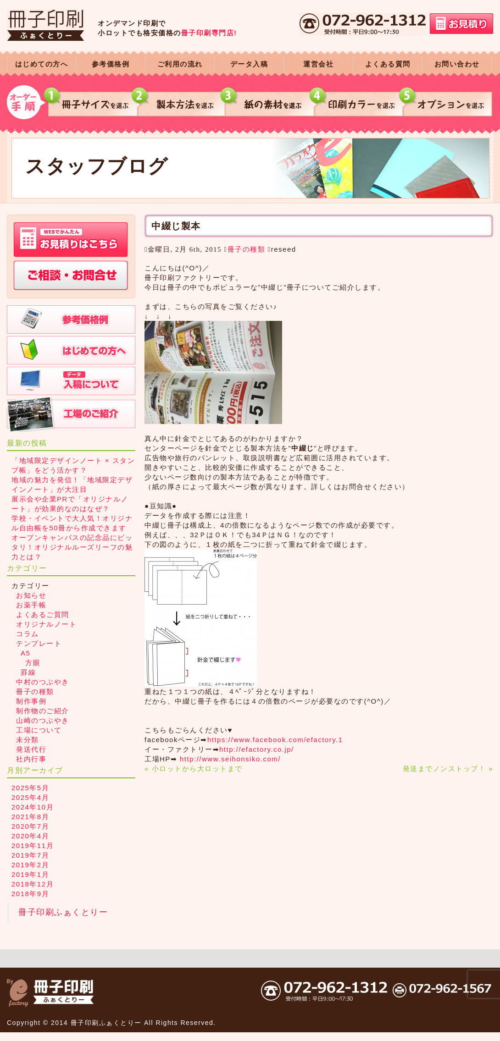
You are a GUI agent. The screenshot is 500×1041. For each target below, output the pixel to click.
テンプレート (38, 643)
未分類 (27, 740)
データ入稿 (249, 64)
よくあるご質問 (42, 614)
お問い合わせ (457, 64)
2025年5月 (30, 788)
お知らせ (31, 595)
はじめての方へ (41, 64)
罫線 (28, 672)
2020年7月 (30, 826)
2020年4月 (30, 836)
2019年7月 (30, 855)
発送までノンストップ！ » (448, 768)
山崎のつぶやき (42, 720)
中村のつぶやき (42, 682)
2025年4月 (30, 797)
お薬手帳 (31, 605)
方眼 (32, 662)
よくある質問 (388, 64)
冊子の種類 (247, 249)
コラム (27, 634)
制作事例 (31, 701)
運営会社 (318, 64)
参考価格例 (111, 64)
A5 (25, 653)
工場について (38, 730)
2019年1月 (30, 874)
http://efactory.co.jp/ (256, 749)
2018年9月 (30, 894)
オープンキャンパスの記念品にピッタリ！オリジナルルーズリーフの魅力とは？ (72, 547)
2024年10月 (32, 807)
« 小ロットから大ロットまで (193, 768)
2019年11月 (32, 845)
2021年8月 (30, 817)
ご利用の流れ (180, 64)
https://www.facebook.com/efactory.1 (275, 740)
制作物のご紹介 (42, 711)
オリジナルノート (46, 624)
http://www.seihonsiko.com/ (230, 759)
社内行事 (31, 759)
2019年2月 (30, 865)
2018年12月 (32, 884)
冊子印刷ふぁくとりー (63, 912)
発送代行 (31, 749)
